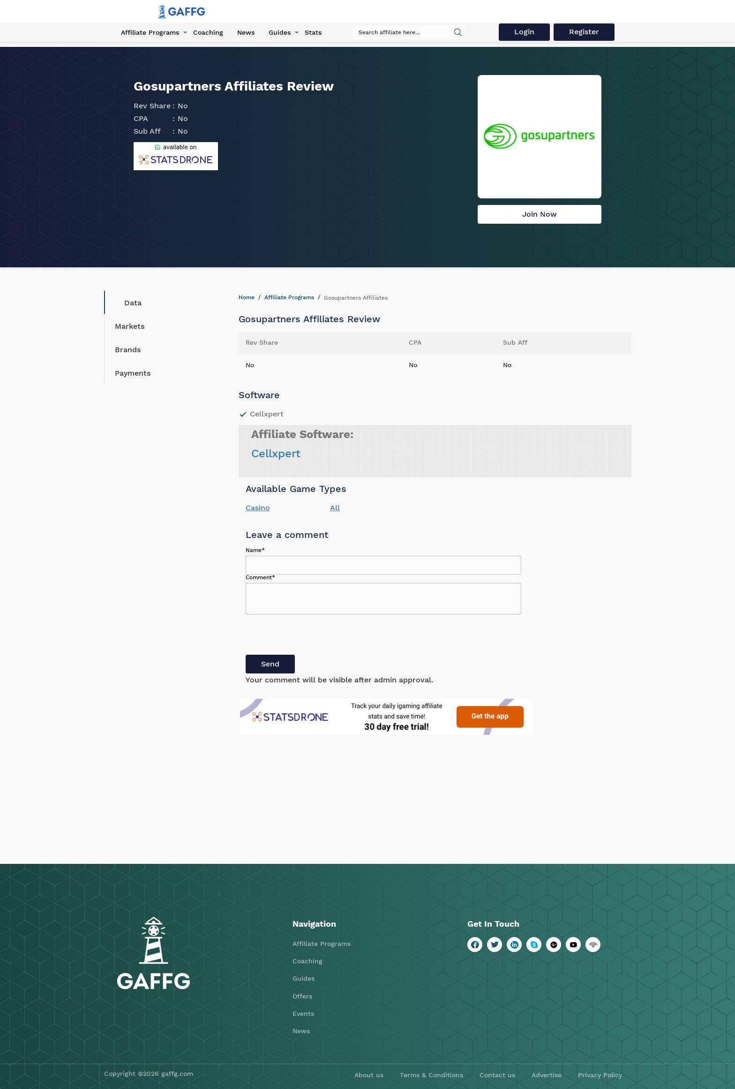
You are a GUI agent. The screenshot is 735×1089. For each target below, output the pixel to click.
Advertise (547, 1075)
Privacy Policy (600, 1075)
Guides (280, 32)
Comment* (260, 577)
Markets (129, 326)
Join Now (539, 214)
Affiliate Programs (150, 32)
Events (303, 1013)
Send (270, 663)
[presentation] (317, 636)
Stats (313, 32)
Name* (255, 550)
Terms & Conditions (431, 1075)
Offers (302, 996)
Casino (258, 507)
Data (126, 302)
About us (368, 1075)
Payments (132, 373)
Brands (128, 349)
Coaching (208, 32)
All (335, 507)
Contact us (497, 1075)
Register (584, 31)
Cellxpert (275, 453)
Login (524, 31)
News (246, 32)
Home (247, 297)
